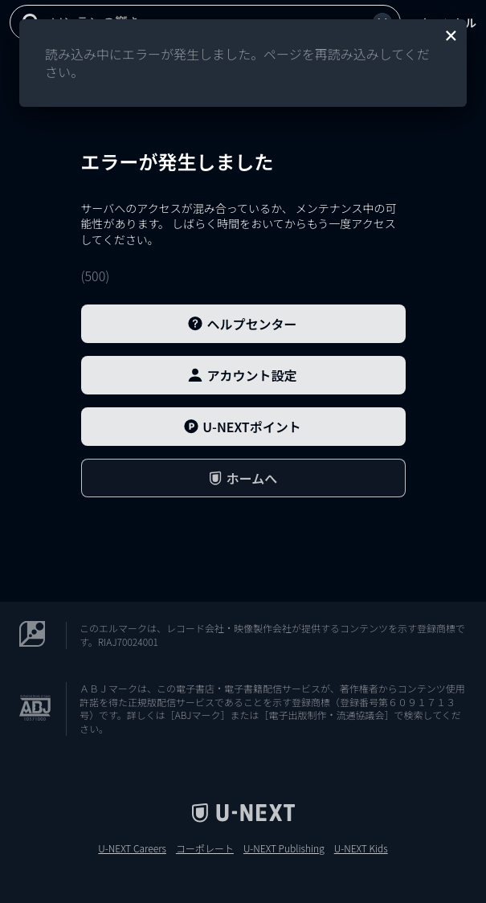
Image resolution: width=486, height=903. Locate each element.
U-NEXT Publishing (284, 848)
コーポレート (205, 848)
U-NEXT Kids (361, 848)
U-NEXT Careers (132, 848)
